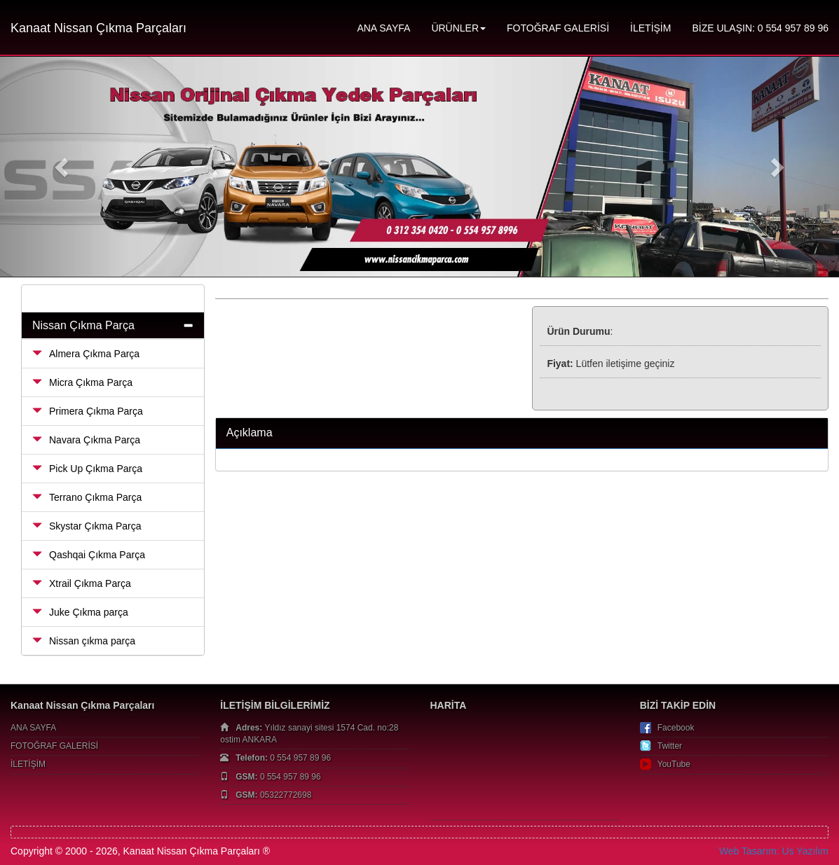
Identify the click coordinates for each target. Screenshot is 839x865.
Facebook (676, 728)
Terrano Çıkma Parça (87, 497)
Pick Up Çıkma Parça (87, 468)
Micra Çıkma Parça (82, 382)
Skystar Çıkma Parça (86, 526)
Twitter (669, 746)
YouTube (673, 764)
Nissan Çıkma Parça (83, 325)
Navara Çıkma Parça (86, 439)
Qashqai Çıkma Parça (88, 554)
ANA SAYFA (383, 28)
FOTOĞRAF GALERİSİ (558, 28)
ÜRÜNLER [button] (458, 28)
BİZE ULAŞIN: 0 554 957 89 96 (760, 28)
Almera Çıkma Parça (85, 353)
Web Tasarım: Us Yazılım (773, 851)
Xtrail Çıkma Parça (81, 583)
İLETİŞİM (650, 28)
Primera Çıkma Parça (87, 411)
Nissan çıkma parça (83, 640)
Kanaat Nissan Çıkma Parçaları (98, 28)
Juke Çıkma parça (80, 612)
